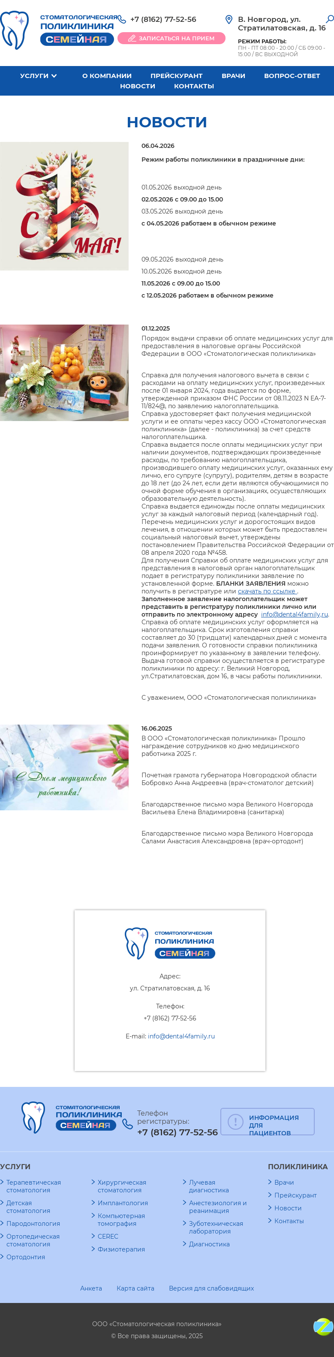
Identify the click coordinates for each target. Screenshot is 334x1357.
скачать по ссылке (267, 591)
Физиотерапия (121, 1249)
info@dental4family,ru (294, 614)
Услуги (34, 76)
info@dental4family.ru (181, 1036)
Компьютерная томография (121, 1220)
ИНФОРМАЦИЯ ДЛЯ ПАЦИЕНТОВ (274, 1124)
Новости (137, 86)
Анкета (91, 1288)
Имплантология (123, 1203)
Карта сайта (135, 1288)
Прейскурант (176, 76)
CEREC (108, 1236)
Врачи (233, 76)
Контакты (194, 86)
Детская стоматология (28, 1207)
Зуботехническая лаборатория (216, 1227)
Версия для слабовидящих (211, 1288)
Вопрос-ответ (292, 76)
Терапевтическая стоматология (33, 1186)
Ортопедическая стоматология (33, 1240)
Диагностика (209, 1244)
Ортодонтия (25, 1257)
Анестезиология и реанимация (218, 1207)
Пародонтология (33, 1224)
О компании (107, 76)
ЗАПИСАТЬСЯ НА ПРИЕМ (177, 38)
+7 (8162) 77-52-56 (163, 19)
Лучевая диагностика (209, 1186)
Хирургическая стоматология (122, 1186)
